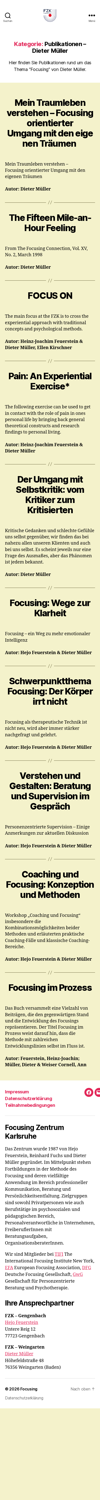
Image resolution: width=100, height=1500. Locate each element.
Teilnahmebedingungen (30, 1105)
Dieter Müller (19, 1354)
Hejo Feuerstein (21, 1322)
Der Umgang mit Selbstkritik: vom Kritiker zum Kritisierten (50, 494)
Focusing (28, 1388)
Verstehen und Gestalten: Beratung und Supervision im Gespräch (50, 791)
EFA (9, 1268)
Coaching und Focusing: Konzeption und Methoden (50, 884)
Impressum (17, 1091)
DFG (86, 1268)
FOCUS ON (50, 295)
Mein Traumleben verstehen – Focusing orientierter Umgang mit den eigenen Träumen (50, 123)
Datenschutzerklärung (28, 1098)
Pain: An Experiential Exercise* (50, 381)
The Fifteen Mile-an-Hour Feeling (50, 222)
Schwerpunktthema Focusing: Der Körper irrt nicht (50, 691)
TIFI (59, 1254)
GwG (78, 1274)
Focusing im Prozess (50, 987)
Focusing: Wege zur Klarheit (50, 608)
